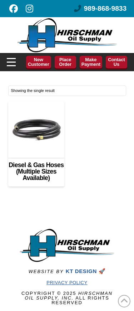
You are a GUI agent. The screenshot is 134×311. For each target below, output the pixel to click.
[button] (11, 62)
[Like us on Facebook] (13, 8)
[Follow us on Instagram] (29, 8)
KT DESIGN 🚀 (85, 271)
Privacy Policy (66, 282)
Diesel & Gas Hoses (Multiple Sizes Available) (36, 171)
